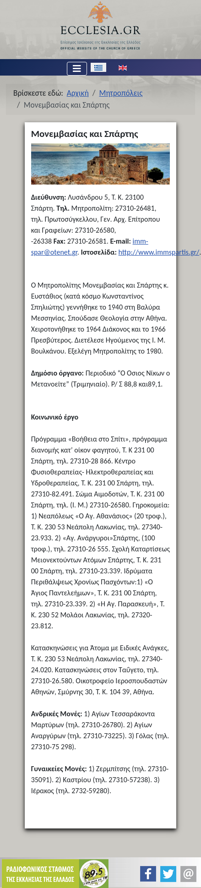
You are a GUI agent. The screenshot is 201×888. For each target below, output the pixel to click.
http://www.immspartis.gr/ (159, 252)
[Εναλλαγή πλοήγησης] (77, 69)
